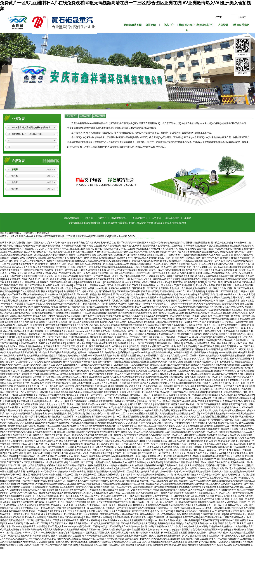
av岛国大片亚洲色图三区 (78, 300)
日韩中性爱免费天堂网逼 (133, 435)
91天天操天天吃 (81, 285)
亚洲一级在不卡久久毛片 (71, 496)
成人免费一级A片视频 (214, 261)
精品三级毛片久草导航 (211, 517)
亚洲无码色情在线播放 (16, 300)
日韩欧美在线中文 (41, 535)
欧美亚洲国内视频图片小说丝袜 (71, 490)
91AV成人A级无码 (96, 334)
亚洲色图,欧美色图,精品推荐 (134, 361)
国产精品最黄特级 (57, 499)
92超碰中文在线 (120, 502)
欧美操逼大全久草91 (155, 483)
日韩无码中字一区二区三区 (145, 288)
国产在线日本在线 (223, 340)
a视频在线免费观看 (14, 367)
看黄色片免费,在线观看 (197, 538)
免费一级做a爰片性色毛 (189, 322)
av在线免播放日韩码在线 (147, 248)
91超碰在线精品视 (206, 502)
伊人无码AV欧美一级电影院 (207, 303)
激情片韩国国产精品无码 (187, 529)
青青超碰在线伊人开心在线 (192, 493)
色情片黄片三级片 (158, 364)
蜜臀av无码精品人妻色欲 (46, 306)
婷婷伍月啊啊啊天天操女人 (90, 282)
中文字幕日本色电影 (186, 251)
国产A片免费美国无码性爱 (26, 349)
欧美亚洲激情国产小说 (179, 395)
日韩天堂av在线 (171, 450)
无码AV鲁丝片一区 (31, 340)
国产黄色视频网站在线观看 (61, 416)
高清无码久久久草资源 (234, 349)
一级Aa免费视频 (189, 520)
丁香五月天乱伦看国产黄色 (48, 328)
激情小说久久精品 (84, 487)
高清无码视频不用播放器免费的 (230, 355)
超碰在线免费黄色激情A (238, 245)
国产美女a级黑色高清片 (27, 404)
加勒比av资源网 (160, 545)
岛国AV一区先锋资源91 (200, 480)
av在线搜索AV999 (244, 459)
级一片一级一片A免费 (47, 386)
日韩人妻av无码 (122, 419)
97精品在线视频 (54, 465)
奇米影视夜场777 (207, 459)
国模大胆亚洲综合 (138, 309)
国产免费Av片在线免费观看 (196, 343)
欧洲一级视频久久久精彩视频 (168, 407)
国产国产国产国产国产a (11, 462)
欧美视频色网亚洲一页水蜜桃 (214, 529)
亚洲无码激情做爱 (158, 477)
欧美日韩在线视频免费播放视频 (224, 364)
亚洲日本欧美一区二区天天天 (232, 523)
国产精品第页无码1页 (207, 294)
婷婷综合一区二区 (24, 520)
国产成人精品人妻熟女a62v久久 (149, 258)
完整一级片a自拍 (205, 248)
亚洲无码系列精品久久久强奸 (32, 541)
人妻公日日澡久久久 (57, 511)
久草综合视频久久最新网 (98, 358)
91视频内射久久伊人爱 (25, 386)
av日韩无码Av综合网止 (236, 444)
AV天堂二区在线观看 (110, 526)
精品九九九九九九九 (50, 404)
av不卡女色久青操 (25, 483)
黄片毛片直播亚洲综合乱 (134, 270)
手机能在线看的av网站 (88, 438)
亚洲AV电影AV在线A (90, 316)
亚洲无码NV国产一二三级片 (16, 364)
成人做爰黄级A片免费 (186, 340)
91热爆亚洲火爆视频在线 (102, 337)
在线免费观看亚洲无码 (22, 352)
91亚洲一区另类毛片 (24, 328)
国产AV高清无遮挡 (71, 361)
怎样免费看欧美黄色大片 (12, 282)
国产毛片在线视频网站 (235, 468)
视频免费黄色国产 (49, 291)
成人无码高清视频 (225, 438)
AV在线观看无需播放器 (119, 261)
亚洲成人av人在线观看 (186, 331)
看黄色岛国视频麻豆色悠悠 (207, 386)
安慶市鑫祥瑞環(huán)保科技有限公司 (87, 223)
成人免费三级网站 (45, 456)
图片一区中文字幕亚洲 (69, 270)
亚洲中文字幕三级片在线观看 (97, 517)
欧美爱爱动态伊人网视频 (34, 407)
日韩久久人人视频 (8, 441)
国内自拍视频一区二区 (52, 309)
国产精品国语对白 (73, 517)
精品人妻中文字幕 (67, 441)
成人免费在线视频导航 (44, 267)
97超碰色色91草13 (112, 377)
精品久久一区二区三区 (47, 297)
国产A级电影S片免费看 (109, 361)
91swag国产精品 (93, 425)
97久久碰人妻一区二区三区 (114, 477)
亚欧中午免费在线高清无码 (165, 294)
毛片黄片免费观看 (120, 300)
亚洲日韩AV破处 (239, 313)
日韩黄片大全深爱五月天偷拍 (94, 407)
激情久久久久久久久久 (195, 358)
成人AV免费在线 (154, 462)
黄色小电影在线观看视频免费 (14, 511)
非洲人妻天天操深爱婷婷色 (192, 465)
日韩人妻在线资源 (122, 273)
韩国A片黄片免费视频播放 (102, 429)
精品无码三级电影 (124, 535)
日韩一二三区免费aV (146, 447)
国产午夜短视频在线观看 (24, 526)
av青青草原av (131, 441)
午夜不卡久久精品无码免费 (52, 343)
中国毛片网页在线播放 (88, 410)
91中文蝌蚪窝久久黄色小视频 (166, 520)
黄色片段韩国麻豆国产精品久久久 (153, 355)
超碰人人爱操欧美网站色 (33, 465)
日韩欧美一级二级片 (243, 242)
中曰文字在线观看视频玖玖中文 (57, 325)
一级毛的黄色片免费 (231, 386)
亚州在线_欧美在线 (178, 480)
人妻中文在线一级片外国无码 (39, 392)
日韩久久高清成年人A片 (153, 337)
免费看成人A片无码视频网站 (145, 261)
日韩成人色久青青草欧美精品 (153, 441)
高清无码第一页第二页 (234, 474)
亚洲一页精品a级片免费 (200, 398)
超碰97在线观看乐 (147, 297)
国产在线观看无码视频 (164, 487)
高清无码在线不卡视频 (162, 352)
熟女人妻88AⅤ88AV (64, 526)
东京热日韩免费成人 (141, 511)
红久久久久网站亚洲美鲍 (26, 322)
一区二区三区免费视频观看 (208, 404)
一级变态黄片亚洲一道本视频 (26, 514)
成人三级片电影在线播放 (127, 480)
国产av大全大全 (55, 367)
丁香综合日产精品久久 (68, 395)
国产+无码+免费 (201, 319)
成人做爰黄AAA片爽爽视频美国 (227, 374)
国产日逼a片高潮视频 (97, 493)
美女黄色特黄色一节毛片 (198, 477)
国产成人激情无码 (93, 319)
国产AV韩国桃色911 (57, 447)
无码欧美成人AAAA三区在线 (127, 541)
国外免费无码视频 (11, 480)
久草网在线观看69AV (233, 401)
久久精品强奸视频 (154, 432)
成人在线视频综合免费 (37, 355)
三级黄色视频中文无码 (100, 453)
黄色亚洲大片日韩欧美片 (100, 541)
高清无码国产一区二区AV (91, 276)
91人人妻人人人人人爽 (101, 383)
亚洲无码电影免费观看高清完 (194, 306)
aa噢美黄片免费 (7, 483)
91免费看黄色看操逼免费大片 (202, 545)
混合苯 (14, 182)
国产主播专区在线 (129, 523)
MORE (49, 169)
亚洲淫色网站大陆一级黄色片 (168, 343)
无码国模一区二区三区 (117, 508)
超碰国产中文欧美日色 (219, 462)
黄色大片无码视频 (148, 523)
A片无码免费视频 (8, 505)
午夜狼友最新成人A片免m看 (94, 303)
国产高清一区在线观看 (231, 483)
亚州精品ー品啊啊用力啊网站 (239, 322)
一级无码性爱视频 (75, 279)
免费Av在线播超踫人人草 (115, 319)
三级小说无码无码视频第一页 (163, 502)
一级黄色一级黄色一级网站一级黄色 (100, 367)
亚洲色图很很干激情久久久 (48, 264)
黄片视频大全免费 (39, 477)
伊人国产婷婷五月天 (179, 316)
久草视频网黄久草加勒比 (160, 309)
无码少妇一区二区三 (106, 251)
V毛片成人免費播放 (51, 529)
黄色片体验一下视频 (178, 255)
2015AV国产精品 (36, 300)
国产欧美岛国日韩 (104, 273)
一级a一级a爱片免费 (94, 340)
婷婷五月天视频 (56, 355)
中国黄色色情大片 (120, 346)
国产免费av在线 (170, 465)
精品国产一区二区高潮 (92, 538)
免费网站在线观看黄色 (141, 313)
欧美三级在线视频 (65, 432)
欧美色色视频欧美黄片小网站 (68, 392)
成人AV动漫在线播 (96, 508)
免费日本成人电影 (206, 331)
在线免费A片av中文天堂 (86, 432)
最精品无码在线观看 (28, 343)
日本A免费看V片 (217, 306)
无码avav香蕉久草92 (216, 435)
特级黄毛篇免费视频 (85, 389)
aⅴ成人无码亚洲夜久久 (226, 496)
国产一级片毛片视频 (181, 328)
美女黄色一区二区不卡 (115, 374)
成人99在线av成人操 (19, 477)
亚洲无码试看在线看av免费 (36, 398)
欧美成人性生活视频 (125, 371)
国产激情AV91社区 (116, 413)
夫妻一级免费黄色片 (65, 389)
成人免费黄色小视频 (204, 496)
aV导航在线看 (41, 483)
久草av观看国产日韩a (181, 325)
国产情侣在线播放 (185, 285)
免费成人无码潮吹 (177, 545)
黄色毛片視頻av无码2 (94, 450)
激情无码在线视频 (16, 499)
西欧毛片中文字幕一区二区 (58, 435)
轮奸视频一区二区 (229, 499)
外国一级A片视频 (30, 480)
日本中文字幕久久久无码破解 (165, 273)
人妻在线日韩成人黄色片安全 (155, 282)
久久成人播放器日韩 (39, 438)
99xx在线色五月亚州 (55, 371)
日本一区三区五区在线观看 (174, 532)
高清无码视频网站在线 (165, 334)
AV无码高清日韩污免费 (52, 471)
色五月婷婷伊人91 (244, 331)
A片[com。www (17, 258)
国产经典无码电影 (197, 392)
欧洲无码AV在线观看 (139, 477)
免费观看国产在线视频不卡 (27, 471)
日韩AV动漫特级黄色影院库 (141, 322)
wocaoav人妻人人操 (85, 331)
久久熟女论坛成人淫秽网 (187, 490)
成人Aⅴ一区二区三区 (162, 511)
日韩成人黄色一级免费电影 (28, 325)
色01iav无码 (211, 523)
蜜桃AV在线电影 (142, 306)
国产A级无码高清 (124, 294)
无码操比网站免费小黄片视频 (225, 419)
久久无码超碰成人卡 (201, 505)
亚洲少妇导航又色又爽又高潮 (190, 523)
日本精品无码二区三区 (72, 377)
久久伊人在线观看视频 (120, 511)
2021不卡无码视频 (12, 450)
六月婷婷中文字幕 (140, 273)
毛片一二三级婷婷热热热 (24, 297)
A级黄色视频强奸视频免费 (237, 389)
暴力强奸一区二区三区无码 (50, 425)
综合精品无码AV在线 (231, 407)
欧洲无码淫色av (88, 270)
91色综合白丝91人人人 (198, 453)
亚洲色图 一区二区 (134, 438)
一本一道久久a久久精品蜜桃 (42, 538)
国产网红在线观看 (241, 465)
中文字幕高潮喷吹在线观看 (224, 319)
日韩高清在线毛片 (159, 303)
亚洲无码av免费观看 (21, 377)
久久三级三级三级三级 (141, 300)
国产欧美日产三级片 (58, 523)
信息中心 (169, 25)
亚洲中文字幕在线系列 (59, 477)
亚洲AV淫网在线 (148, 514)
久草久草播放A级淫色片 (142, 499)
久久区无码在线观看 (100, 300)
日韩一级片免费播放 (114, 538)
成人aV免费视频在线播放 (169, 514)
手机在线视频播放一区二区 (186, 413)
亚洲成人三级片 (209, 383)
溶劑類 (14, 169)
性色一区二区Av (233, 273)
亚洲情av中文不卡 (14, 410)
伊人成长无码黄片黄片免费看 (196, 419)
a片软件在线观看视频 (57, 261)
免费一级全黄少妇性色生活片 (17, 493)
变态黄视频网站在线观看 (74, 508)
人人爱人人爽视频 (167, 371)
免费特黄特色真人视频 (47, 273)
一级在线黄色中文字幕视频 (227, 248)
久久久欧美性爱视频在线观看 (140, 413)
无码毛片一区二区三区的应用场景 (222, 291)
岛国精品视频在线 (30, 450)
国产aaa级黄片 (7, 325)
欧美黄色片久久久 (33, 248)
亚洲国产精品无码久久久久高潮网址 (81, 514)
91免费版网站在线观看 (205, 438)
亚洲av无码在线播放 (239, 358)
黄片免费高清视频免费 (22, 502)
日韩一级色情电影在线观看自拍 (99, 535)
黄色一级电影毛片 (219, 343)
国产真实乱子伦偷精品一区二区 (50, 502)
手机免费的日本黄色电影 (35, 294)
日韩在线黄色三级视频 (194, 435)
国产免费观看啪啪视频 (147, 493)
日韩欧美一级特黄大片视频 (143, 346)
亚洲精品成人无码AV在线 (185, 511)
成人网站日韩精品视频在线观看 (159, 331)
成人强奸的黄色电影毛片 (177, 468)
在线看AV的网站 (191, 389)
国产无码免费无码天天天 (204, 328)
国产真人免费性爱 (14, 251)
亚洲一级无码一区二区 (163, 313)
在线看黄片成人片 (126, 343)
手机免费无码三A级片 (188, 517)
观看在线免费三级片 (152, 450)
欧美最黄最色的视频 (114, 282)
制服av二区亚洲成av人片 (37, 242)
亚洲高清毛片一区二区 (222, 477)
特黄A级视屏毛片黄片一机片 (101, 465)
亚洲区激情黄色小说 (140, 517)
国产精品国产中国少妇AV (236, 377)
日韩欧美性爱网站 (55, 517)
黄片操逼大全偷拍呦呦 (206, 276)
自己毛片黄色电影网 (115, 450)
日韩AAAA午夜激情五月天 (103, 343)
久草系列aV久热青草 (219, 297)
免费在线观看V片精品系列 (157, 410)
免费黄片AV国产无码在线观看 (240, 279)
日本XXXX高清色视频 (138, 474)
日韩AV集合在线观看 (51, 508)
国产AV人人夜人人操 (22, 267)
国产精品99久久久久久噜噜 (180, 438)
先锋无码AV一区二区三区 (17, 474)
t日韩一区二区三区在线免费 (240, 288)
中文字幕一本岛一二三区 (112, 438)
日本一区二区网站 (70, 264)
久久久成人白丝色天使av (109, 270)
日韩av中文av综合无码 (78, 429)
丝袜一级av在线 (125, 251)
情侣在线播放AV (76, 261)
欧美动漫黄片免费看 (111, 316)
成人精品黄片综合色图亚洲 (194, 270)
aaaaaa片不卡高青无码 (224, 371)
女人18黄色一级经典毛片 (36, 251)
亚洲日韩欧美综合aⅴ (28, 441)
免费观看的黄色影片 (45, 313)
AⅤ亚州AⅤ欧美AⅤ (53, 545)
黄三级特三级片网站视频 (32, 371)
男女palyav (223, 367)
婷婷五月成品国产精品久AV (102, 456)
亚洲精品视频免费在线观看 (103, 258)
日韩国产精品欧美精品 (166, 322)
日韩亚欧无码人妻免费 (73, 346)
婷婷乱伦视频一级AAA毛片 (233, 251)
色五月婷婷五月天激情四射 (107, 523)
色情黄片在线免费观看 (72, 450)
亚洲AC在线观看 (59, 535)
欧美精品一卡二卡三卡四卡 (220, 450)
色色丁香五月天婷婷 (196, 267)
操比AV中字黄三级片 (238, 505)
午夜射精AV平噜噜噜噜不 (181, 303)
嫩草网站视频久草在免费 (241, 529)
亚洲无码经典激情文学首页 (114, 496)
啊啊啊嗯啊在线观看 (191, 383)
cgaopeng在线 (196, 255)
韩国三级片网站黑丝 (89, 520)
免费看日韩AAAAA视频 (222, 264)
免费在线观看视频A (76, 499)
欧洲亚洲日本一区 (27, 496)
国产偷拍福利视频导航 (213, 322)
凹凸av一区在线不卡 (34, 545)
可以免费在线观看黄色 (96, 306)
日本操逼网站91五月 (97, 349)
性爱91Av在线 (81, 456)
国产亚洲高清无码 (161, 300)
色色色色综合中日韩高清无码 (116, 425)
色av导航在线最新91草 (48, 496)
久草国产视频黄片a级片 (234, 517)
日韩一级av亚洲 (219, 505)
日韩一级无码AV (215, 267)
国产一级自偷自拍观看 (28, 270)
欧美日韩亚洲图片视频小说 (25, 459)
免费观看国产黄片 (11, 374)
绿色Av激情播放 (25, 505)
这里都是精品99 (41, 505)
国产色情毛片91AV (83, 325)
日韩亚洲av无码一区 (47, 276)
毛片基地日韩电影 (106, 294)
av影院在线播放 (80, 541)
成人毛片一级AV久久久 (77, 371)
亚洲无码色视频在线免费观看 (178, 456)
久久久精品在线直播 (67, 276)
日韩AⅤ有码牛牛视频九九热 (63, 282)
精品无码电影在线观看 (11, 398)
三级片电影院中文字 (201, 395)
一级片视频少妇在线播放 (140, 496)
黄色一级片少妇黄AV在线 (36, 410)
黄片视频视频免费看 (56, 407)
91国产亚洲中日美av (60, 453)
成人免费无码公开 (138, 340)
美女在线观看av (75, 535)
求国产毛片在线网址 (75, 502)
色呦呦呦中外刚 (225, 276)
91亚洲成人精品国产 (55, 300)
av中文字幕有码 (181, 499)
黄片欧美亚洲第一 (86, 297)
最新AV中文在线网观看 (119, 288)
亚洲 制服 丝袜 (219, 398)
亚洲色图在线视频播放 (219, 526)
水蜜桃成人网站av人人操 (117, 340)
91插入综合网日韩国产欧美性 (25, 413)
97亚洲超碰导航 (7, 334)
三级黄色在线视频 (176, 538)
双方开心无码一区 (121, 490)
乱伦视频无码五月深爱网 (117, 313)
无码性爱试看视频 (216, 279)
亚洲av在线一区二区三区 (35, 523)
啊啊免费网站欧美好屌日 (36, 282)
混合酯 (14, 176)
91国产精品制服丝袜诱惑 (227, 511)
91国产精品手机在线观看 (19, 535)
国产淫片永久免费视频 (233, 456)
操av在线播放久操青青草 (188, 487)
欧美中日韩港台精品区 (171, 261)
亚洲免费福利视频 (167, 444)
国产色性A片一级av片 (140, 395)
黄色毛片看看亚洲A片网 (33, 279)
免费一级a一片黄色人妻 (50, 444)
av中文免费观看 (132, 282)
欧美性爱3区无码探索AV (129, 389)
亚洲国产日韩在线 (199, 364)
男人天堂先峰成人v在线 (27, 401)
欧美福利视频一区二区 (66, 474)
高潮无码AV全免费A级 (82, 435)
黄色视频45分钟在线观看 (128, 529)
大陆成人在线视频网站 (106, 447)
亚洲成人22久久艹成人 (74, 309)
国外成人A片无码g (118, 303)
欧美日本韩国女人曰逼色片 (223, 337)
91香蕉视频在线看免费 (168, 297)
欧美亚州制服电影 (179, 398)
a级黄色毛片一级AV (79, 258)
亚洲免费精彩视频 (95, 309)
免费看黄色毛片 (48, 340)
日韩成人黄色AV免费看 (96, 261)
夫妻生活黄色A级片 (48, 441)
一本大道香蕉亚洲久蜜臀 (99, 490)
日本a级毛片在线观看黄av (178, 337)
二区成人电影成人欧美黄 (59, 419)
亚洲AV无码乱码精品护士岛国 (202, 541)
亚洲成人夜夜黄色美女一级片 (152, 380)
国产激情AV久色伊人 (15, 453)
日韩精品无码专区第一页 (212, 514)
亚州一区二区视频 (136, 483)
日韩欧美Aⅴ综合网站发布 (102, 480)
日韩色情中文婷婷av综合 (43, 474)
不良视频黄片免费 (39, 487)
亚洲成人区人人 (232, 535)
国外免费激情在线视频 (153, 468)
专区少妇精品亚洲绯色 (119, 407)
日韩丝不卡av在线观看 (151, 349)
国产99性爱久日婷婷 (86, 294)
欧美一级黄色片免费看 (76, 355)
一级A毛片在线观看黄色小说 (101, 355)
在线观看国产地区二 (49, 374)
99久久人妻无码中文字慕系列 (205, 499)
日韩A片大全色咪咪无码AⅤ (209, 474)
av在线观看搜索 (82, 416)
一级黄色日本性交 (102, 462)
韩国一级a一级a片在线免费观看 (138, 334)
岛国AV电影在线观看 (92, 245)
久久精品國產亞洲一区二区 (113, 410)
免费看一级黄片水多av (116, 474)
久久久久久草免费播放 (228, 541)
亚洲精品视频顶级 (91, 392)
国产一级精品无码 (85, 273)
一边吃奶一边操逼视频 (201, 316)
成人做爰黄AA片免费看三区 (72, 493)
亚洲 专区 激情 (70, 545)
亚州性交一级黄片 (149, 444)
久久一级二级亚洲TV (86, 251)
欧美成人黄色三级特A (130, 392)
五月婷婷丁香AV (125, 258)
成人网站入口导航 (217, 288)
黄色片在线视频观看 (193, 407)
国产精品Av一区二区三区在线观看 (214, 313)
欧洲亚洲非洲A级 (228, 258)
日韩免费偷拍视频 (18, 490)
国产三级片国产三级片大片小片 (146, 419)
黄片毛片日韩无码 (26, 273)
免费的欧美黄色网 (52, 361)
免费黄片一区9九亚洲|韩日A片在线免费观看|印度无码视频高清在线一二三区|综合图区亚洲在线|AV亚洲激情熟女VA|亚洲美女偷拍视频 (63, 236)
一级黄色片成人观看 (168, 493)
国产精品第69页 (17, 288)
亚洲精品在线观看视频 (214, 273)
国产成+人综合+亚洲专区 (119, 285)
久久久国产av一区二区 (229, 383)
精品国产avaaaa (197, 468)
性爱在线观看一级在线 (184, 309)
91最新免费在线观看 (142, 487)
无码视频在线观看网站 (108, 422)
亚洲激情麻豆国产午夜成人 (184, 410)
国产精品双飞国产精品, (147, 371)
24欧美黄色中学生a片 (141, 490)
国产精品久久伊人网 (23, 331)
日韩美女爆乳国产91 (183, 496)
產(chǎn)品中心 (204, 25)
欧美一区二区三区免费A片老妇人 (30, 261)
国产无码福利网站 (234, 261)
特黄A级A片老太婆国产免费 (182, 474)
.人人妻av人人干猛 (176, 429)
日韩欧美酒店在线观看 (36, 367)
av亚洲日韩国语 (181, 352)
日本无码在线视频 (49, 334)
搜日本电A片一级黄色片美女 (63, 410)
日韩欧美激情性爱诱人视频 (113, 483)
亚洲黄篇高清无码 (202, 471)
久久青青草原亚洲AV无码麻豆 (17, 432)
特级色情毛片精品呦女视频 (72, 306)
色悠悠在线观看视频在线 (168, 535)
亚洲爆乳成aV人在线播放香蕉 (172, 541)
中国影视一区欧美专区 (45, 331)
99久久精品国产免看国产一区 (194, 297)
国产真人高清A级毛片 (34, 462)
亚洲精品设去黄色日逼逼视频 (65, 316)
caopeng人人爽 (167, 529)
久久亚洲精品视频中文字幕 (206, 361)
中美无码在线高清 (157, 538)
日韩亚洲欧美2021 (225, 285)
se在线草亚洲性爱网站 (83, 398)
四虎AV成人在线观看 (131, 245)
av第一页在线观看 (71, 303)
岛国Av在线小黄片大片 (230, 294)
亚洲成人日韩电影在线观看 (100, 499)
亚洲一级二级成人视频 (114, 545)
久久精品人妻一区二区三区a (184, 355)
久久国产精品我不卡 (138, 502)
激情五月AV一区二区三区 (133, 432)
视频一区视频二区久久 (145, 535)
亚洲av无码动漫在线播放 (31, 346)
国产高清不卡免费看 (187, 444)
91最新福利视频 (7, 401)
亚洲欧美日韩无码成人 (208, 251)
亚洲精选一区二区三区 (155, 438)
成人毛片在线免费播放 (237, 453)
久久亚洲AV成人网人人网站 (113, 322)
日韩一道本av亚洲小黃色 (237, 413)
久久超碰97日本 (89, 459)
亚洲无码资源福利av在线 (122, 532)
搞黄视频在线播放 (190, 514)
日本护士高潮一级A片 (196, 462)
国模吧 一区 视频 (226, 422)
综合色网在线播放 (20, 487)
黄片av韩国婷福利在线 (21, 303)
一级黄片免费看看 (239, 493)
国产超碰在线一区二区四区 (210, 377)
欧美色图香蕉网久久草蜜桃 (139, 545)
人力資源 (223, 25)
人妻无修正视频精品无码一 (27, 508)
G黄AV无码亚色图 (29, 444)
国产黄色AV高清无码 (208, 520)
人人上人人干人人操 (208, 410)
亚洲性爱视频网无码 (224, 416)
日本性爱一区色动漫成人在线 (47, 377)
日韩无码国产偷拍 (108, 514)
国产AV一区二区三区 (173, 435)
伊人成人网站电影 (162, 328)
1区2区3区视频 (70, 444)
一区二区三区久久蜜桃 (56, 337)
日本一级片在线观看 (166, 401)
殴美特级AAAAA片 (221, 395)
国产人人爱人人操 (37, 419)
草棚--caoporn (197, 508)
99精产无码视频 (210, 334)
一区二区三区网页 (144, 343)
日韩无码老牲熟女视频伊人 (161, 340)
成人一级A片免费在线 (60, 380)
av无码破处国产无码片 (126, 297)
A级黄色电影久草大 (51, 319)
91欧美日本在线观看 (241, 441)
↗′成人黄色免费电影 (139, 364)
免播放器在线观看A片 (40, 422)
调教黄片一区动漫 (217, 538)
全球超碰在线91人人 (116, 404)
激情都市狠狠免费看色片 (178, 483)
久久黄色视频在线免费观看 (194, 288)
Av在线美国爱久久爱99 (191, 273)
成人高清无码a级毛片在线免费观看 (196, 416)
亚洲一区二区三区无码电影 (32, 285)
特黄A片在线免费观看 (229, 300)
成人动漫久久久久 (133, 386)
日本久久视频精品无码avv (101, 371)
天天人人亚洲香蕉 (76, 511)
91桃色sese (73, 407)
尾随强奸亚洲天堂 (203, 425)
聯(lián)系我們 (241, 25)
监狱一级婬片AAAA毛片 (207, 258)
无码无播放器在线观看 (174, 462)
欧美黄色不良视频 (229, 429)
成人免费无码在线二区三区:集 (231, 328)
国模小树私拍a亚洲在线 (38, 453)
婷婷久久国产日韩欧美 (73, 319)
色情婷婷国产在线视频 (179, 505)
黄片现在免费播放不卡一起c (162, 251)
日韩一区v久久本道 (23, 389)
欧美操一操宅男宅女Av (78, 480)
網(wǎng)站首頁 (132, 25)
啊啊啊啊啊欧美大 (199, 441)
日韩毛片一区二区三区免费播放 (123, 416)
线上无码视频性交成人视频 (62, 483)
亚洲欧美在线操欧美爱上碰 (81, 447)
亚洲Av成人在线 (206, 355)
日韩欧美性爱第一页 (103, 487)
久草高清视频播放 (76, 358)
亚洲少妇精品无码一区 (23, 313)
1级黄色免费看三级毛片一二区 (141, 374)
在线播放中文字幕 (67, 273)
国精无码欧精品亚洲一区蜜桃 (22, 425)
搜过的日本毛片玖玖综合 (128, 429)
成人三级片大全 (92, 496)
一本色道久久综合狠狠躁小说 (47, 303)
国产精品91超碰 (132, 349)
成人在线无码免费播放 (37, 499)
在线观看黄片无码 (59, 505)
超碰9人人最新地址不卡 (38, 429)
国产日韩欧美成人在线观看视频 (74, 386)
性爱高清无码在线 (170, 416)
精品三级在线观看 (181, 367)
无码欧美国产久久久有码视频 (206, 380)
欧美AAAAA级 (141, 251)
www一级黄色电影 (187, 377)
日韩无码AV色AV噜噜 (60, 242)
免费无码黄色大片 (14, 319)
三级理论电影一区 (45, 526)
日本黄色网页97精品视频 (139, 255)
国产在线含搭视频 (232, 282)
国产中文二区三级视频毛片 (169, 358)
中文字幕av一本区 (12, 340)
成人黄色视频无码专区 (56, 462)
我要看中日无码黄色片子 (59, 541)
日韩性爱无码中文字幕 (208, 346)
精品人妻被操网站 (187, 248)
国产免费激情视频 (187, 294)
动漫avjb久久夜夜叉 (12, 523)
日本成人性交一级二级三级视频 (153, 398)
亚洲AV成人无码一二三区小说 (218, 255)
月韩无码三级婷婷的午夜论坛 (73, 334)
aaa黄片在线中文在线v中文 (52, 480)
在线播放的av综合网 (97, 288)
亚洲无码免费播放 (68, 297)
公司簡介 (71, 116)
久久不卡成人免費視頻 (193, 291)
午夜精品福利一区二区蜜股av (86, 477)
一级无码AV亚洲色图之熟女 (172, 267)
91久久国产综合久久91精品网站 (27, 361)
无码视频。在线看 (20, 380)
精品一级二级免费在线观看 (91, 352)
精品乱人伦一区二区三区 (218, 493)
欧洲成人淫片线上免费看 (162, 319)
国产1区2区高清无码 (183, 386)
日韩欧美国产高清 (142, 294)
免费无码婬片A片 (30, 374)
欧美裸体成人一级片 (50, 401)
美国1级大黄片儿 (204, 371)
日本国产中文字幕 (8, 245)
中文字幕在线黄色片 (110, 468)
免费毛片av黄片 (26, 264)
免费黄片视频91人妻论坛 (226, 532)
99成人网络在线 (236, 487)
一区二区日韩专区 (123, 487)
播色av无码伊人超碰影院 (69, 538)
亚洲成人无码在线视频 (227, 502)
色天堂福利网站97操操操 (139, 520)
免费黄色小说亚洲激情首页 (240, 538)
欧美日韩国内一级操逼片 (75, 465)
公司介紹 (151, 25)
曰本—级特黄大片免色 (11, 532)
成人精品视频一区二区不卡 (62, 251)
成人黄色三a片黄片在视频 (98, 502)
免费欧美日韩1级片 (229, 346)
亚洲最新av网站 (246, 325)
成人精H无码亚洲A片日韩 (154, 459)
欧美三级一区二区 (11, 465)
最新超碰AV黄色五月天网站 (166, 279)
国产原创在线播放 (217, 245)
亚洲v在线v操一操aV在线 (212, 389)
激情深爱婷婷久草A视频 (182, 404)
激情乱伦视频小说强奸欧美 (68, 313)
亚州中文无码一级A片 (181, 300)
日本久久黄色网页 (169, 248)
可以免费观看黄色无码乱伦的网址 (138, 377)
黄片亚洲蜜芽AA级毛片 (88, 468)
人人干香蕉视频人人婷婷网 (211, 444)
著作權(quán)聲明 (177, 223)
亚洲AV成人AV (12, 371)
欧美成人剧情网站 (93, 377)
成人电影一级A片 (122, 499)
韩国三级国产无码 (176, 477)
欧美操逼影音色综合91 (169, 288)
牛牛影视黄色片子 (146, 358)
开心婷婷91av (6, 328)
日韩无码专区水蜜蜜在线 (212, 413)
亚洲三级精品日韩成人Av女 (116, 264)
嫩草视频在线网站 (187, 502)
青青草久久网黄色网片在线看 (62, 294)
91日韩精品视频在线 (178, 392)
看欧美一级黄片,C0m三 (115, 276)
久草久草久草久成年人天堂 (57, 288)
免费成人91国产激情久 (126, 401)
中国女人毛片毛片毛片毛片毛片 (137, 328)
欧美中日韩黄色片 (158, 474)
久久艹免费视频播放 (227, 325)
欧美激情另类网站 (176, 242)
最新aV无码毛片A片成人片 (113, 520)
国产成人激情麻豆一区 (45, 352)
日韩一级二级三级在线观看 (197, 374)
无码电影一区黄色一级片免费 (19, 306)
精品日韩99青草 (162, 404)
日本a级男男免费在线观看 (120, 306)
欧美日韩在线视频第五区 (242, 480)
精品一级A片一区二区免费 (121, 248)
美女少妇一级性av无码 (167, 471)
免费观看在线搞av (136, 462)
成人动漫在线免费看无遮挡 (124, 380)
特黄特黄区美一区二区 (118, 471)
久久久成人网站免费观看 (220, 270)
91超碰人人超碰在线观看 (180, 361)
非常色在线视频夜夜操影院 (214, 487)
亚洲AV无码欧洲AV (39, 380)
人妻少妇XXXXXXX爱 (219, 441)
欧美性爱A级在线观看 (150, 416)
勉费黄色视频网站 (60, 422)
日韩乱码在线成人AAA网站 (194, 526)
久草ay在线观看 (79, 288)
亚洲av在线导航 (106, 459)
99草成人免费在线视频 (166, 377)
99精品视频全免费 (125, 465)
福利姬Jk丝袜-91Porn (137, 276)
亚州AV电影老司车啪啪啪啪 (216, 447)
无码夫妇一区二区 (146, 401)
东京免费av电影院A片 (99, 267)
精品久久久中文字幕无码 (182, 425)
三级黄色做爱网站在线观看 (66, 520)
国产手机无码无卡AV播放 (129, 242)
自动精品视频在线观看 (70, 374)
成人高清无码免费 (111, 245)
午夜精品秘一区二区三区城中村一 (72, 267)
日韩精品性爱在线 (27, 456)
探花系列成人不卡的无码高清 (175, 422)
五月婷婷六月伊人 (235, 306)
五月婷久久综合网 (101, 380)
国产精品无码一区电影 (179, 364)
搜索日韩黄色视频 (87, 444)
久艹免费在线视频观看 (242, 526)
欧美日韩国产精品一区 (162, 508)
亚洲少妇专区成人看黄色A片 (232, 410)
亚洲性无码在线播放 (96, 471)
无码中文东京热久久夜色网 (70, 340)
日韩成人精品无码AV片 (21, 316)
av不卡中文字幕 (30, 532)
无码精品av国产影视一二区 (219, 465)
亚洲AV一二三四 (246, 502)
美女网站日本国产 (200, 337)
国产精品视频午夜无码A (136, 538)
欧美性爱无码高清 (65, 331)
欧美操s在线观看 (211, 429)
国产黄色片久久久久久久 (174, 453)
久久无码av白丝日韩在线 (43, 364)
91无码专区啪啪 (134, 450)
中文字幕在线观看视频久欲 (63, 468)
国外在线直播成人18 (96, 413)
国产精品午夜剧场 (107, 291)
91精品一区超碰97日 (106, 389)
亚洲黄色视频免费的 (71, 459)
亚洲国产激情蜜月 (105, 444)
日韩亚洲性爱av (206, 511)
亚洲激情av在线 (221, 425)
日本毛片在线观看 (37, 511)
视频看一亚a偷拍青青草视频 (82, 255)
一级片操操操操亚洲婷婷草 (83, 422)
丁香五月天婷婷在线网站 (143, 285)
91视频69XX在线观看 (131, 325)
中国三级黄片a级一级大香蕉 (226, 316)
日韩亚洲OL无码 (212, 407)
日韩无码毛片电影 (80, 383)
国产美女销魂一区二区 (51, 349)
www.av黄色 (143, 367)
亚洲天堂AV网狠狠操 (78, 337)
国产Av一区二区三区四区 (15, 419)
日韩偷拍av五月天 (143, 279)
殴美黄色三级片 (224, 545)
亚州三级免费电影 (220, 480)
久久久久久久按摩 (129, 422)
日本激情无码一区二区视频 (91, 474)
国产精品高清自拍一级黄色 (107, 435)
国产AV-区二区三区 (105, 297)
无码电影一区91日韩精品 (179, 380)
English (187, 218)
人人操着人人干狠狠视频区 (74, 401)
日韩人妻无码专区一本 (178, 441)
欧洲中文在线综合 (110, 392)
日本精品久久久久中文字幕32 (136, 316)
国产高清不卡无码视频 (35, 416)
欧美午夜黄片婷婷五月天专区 (235, 380)
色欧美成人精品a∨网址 (160, 276)
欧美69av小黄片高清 (50, 450)
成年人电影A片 (10, 346)
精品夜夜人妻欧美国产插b (142, 471)
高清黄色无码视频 (34, 288)
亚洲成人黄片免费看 (205, 285)
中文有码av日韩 (50, 248)
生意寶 (150, 223)
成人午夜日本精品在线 (105, 242)
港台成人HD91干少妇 (44, 389)
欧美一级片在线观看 (70, 404)
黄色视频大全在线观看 (97, 511)
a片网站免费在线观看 (128, 514)
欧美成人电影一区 (41, 316)
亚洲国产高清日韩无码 (139, 319)
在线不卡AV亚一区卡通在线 (59, 285)
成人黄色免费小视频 (55, 279)
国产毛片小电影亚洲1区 (88, 483)
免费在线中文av (119, 462)
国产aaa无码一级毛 (166, 346)
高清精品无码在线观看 (139, 508)
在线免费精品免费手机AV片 (148, 465)
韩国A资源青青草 (33, 529)
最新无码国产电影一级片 (30, 245)
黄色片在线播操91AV (110, 432)
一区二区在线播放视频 (93, 313)
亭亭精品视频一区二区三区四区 (128, 331)
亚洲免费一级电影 (27, 358)
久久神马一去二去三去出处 (124, 358)
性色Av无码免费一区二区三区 (203, 432)
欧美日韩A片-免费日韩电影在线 (52, 358)
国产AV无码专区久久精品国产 (111, 255)
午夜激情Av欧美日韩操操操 (53, 413)
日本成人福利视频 (114, 386)
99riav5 (163, 392)
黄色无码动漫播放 (8, 291)
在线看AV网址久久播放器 (12, 242)
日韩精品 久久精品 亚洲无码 (41, 490)
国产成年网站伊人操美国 (37, 468)
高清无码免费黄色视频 (168, 447)
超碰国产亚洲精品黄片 (236, 514)
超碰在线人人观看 (80, 453)
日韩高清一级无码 (149, 291)
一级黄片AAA (162, 425)
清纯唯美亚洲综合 (227, 432)
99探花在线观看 (215, 392)
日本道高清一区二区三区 (80, 462)
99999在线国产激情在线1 (189, 334)
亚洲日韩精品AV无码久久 (154, 242)
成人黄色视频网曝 (160, 316)
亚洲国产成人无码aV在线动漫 (95, 364)
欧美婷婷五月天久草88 (169, 383)
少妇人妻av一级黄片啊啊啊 (204, 367)
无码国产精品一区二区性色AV (205, 483)
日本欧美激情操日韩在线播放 (131, 505)
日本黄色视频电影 (32, 319)
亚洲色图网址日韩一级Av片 (193, 450)
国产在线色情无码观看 (103, 419)
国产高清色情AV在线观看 (148, 532)
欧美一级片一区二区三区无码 (154, 480)
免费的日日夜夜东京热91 (230, 309)
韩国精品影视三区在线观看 (61, 487)
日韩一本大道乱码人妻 (149, 422)
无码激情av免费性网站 (142, 407)
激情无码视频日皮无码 (153, 245)
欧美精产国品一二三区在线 (128, 337)
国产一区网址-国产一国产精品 (180, 258)
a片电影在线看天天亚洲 (44, 432)
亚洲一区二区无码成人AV (127, 444)
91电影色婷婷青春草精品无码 (207, 456)
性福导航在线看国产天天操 (128, 459)
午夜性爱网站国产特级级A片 (52, 532)
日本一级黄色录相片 (78, 505)
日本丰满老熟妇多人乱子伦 (203, 422)
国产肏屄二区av (115, 349)
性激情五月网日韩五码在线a (232, 334)
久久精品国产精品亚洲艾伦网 (156, 325)
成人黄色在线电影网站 (186, 313)
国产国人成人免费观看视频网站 (84, 322)
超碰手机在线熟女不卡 (213, 535)
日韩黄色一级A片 (155, 270)
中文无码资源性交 (76, 413)
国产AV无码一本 (129, 526)
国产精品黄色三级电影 (221, 242)
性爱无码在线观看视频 (160, 367)
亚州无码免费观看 (225, 459)
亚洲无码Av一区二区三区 (198, 264)
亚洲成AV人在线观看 (193, 261)
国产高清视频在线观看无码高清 (179, 349)
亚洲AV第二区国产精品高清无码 (182, 459)
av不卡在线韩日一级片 (171, 389)
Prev (4, 67)
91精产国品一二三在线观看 (122, 493)
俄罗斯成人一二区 (103, 398)
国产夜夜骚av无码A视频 (128, 291)
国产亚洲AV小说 (99, 416)
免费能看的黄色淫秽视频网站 (119, 352)
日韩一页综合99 (165, 386)
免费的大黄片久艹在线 (18, 422)
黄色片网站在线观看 (81, 419)
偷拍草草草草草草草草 (122, 267)
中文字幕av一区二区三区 (143, 425)
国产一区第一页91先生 (217, 358)
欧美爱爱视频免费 (11, 279)
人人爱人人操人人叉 (166, 285)
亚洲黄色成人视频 (150, 392)
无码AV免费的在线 (233, 392)
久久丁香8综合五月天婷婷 (153, 429)
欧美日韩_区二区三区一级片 (209, 282)
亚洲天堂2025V (97, 386)
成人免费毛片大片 (99, 248)
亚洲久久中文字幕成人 (49, 459)
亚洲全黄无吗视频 (51, 245)
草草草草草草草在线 (81, 380)
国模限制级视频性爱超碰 (198, 242)
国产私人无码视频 (148, 383)
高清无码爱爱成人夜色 (58, 258)
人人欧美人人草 (114, 334)
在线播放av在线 (217, 453)
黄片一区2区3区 (58, 429)
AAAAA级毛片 (225, 352)
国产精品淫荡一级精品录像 (164, 517)
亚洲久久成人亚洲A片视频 (200, 532)
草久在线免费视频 (119, 364)
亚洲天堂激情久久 (149, 529)
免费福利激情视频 (166, 523)
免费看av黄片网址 (12, 407)
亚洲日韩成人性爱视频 (190, 447)
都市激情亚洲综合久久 (70, 291)
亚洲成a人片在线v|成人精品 (225, 471)
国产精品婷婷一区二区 (110, 328)
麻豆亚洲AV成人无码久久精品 (100, 529)
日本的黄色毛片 (241, 340)
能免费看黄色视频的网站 (117, 309)
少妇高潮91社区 (172, 270)
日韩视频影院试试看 (71, 245)
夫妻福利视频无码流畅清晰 (101, 401)
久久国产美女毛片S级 (82, 242)
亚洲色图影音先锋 (150, 389)
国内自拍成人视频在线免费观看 (100, 279)
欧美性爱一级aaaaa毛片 (32, 383)
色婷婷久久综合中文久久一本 (165, 306)
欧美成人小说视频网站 (17, 538)
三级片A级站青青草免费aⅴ (90, 441)
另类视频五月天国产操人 (98, 532)
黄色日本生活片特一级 (138, 303)
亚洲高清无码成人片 (113, 441)
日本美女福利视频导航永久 (25, 395)
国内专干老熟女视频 (67, 352)
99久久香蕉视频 (149, 541)
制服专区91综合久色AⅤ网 (205, 300)
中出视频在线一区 (48, 270)
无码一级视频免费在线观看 (45, 493)
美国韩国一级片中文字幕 (78, 343)
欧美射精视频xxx (160, 395)
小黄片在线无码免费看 (163, 490)
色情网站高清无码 (230, 303)
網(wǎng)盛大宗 (161, 223)
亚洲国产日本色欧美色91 (182, 282)
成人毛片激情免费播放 (15, 429)
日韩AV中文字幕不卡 (163, 496)
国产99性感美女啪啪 (187, 401)
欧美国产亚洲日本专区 (60, 398)
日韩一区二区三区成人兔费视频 (75, 248)
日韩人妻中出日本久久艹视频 (26, 309)
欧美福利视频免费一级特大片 (130, 456)
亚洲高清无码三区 (230, 404)
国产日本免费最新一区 (150, 453)
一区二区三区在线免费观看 (115, 395)
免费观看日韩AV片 (73, 367)
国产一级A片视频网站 (92, 374)
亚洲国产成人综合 (158, 361)
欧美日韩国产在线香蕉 (75, 471)
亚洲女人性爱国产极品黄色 (58, 383)
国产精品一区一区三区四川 (125, 453)
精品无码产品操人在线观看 (106, 325)
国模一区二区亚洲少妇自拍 (126, 383)
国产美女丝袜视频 (8, 541)
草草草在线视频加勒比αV (196, 245)
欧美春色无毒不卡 (52, 346)
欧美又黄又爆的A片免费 (242, 395)
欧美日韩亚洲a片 (136, 410)
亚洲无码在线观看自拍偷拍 (241, 398)
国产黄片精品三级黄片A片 (15, 438)
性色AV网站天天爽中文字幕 (23, 276)
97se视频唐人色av (64, 456)
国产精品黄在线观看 (126, 355)
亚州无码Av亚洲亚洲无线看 (63, 438)
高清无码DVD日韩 (126, 447)
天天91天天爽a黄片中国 (74, 349)
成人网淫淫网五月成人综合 (98, 346)
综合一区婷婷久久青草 (174, 264)
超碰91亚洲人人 (89, 291)
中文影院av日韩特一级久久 (102, 505)
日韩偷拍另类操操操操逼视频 (209, 349)
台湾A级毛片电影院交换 (27, 334)
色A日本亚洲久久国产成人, (140, 404)
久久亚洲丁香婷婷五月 (33, 435)
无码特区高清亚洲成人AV (32, 337)
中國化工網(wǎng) (137, 223)
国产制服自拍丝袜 (76, 532)
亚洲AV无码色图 (13, 435)
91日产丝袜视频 (89, 361)
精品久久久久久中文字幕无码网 (52, 255)
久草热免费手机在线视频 (125, 398)
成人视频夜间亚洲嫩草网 (12, 529)
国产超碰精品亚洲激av (35, 447)
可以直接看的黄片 (227, 490)
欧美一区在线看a (13, 294)
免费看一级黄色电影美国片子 (219, 508)
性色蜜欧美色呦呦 (121, 517)
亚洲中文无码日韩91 (74, 425)
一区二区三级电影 (174, 245)
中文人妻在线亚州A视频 (73, 529)
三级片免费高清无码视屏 (209, 401)
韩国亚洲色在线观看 (229, 520)
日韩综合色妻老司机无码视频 (53, 322)
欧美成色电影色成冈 (186, 346)
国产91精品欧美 (181, 508)
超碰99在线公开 (160, 255)
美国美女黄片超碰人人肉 (90, 545)
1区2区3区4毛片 (194, 429)
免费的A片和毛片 (125, 279)
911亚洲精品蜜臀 (206, 340)
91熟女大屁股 (149, 386)
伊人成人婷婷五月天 (191, 535)
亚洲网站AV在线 (97, 285)
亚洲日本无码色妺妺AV (171, 291)
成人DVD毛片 (185, 471)
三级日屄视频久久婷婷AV (146, 267)
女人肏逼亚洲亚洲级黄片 (68, 364)
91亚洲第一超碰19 (89, 328)
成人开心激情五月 (209, 490)
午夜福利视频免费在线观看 (193, 279)
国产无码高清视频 (163, 413)
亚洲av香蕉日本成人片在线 (170, 374)
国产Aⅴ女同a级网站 (244, 438)
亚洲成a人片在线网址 (35, 517)
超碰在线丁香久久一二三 (205, 325)
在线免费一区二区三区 (90, 395)
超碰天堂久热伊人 (43, 520)
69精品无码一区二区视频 (87, 526)
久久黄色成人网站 (186, 371)
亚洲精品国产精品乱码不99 (23, 255)
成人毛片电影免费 (215, 468)
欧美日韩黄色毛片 (184, 319)
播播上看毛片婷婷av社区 (81, 523)
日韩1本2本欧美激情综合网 (237, 267)
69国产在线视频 (142, 352)
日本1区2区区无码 (242, 270)
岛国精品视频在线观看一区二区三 (146, 264)
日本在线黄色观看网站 (183, 276)
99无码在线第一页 (164, 499)
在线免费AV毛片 (104, 331)
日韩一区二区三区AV (131, 468)
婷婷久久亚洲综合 (70, 328)
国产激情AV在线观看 (36, 258)
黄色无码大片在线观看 (14, 355)
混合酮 (14, 189)
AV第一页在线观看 (225, 331)
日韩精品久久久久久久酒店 (167, 526)
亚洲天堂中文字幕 (171, 419)
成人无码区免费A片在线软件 (203, 352)
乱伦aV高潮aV (11, 285)
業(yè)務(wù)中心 (187, 26)
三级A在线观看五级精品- (176, 432)
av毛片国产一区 (146, 526)
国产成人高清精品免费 (29, 291)
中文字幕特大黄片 (153, 456)
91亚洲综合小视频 (14, 545)
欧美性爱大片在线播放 (206, 309)
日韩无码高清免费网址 (91, 264)
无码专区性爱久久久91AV (93, 404)
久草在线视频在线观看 (156, 505)
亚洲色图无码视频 (127, 367)
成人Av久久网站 (154, 435)
